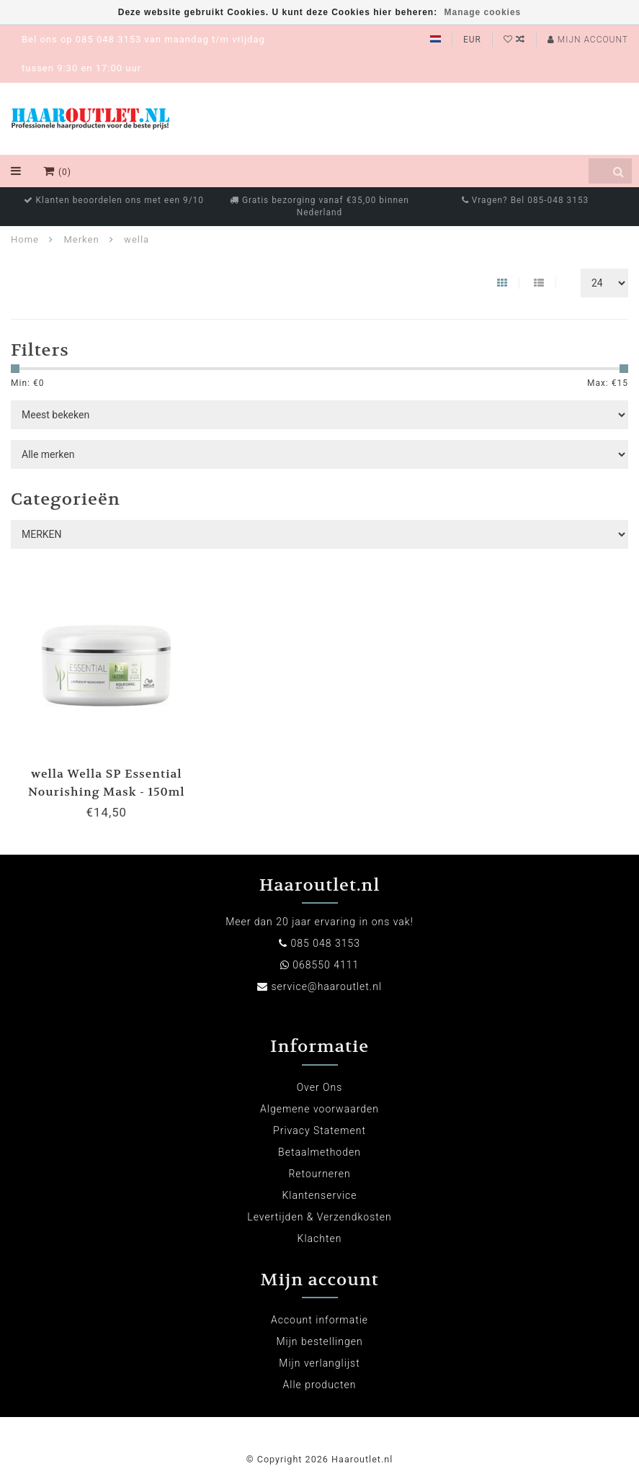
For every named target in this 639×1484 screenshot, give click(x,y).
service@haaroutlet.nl (326, 986)
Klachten (320, 1238)
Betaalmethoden (319, 1152)
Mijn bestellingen (319, 1341)
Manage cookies (483, 12)
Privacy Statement (319, 1130)
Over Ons (320, 1087)
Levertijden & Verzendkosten (319, 1217)
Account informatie (319, 1320)
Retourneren (319, 1173)
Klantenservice (319, 1195)
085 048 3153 (324, 943)
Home (25, 239)
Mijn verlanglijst (319, 1363)
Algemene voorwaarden (319, 1109)
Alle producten (320, 1384)
